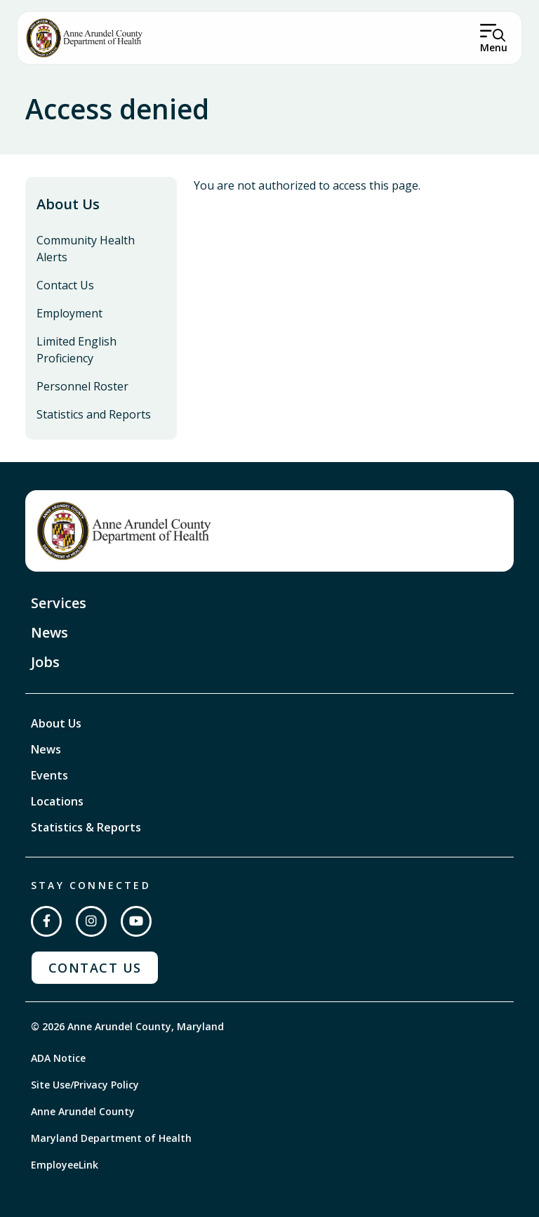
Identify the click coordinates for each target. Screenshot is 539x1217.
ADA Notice (58, 1058)
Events (49, 775)
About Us (68, 204)
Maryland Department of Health (111, 1138)
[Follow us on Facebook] (46, 921)
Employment (69, 313)
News (49, 632)
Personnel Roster (82, 386)
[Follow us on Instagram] (91, 921)
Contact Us (65, 285)
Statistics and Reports (93, 414)
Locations (57, 801)
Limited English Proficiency (76, 350)
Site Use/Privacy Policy (85, 1084)
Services (58, 602)
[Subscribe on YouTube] (136, 921)
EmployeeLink (64, 1164)
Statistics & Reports (86, 827)
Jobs (45, 661)
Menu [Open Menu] (493, 47)
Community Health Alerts (85, 248)
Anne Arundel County (83, 1111)
